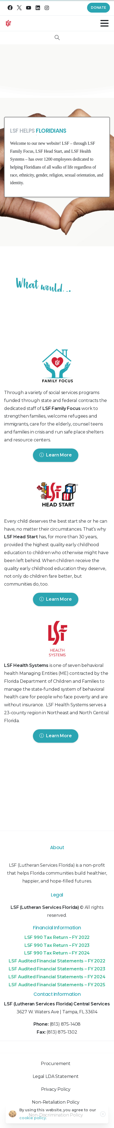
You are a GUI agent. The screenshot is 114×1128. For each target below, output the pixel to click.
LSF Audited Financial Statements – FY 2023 (57, 968)
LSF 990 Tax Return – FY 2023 (57, 945)
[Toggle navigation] (104, 23)
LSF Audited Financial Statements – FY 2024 (56, 976)
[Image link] (57, 367)
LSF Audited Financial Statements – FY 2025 (57, 984)
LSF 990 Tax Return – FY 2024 (57, 953)
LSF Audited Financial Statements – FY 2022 (57, 961)
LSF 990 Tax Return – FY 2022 (57, 937)
